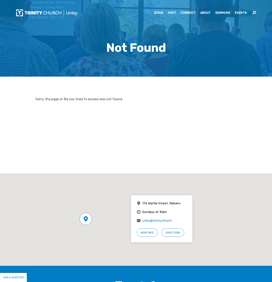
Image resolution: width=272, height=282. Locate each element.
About (205, 13)
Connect (188, 13)
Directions (173, 232)
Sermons (222, 13)
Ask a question (13, 277)
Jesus (158, 13)
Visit (172, 13)
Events (241, 13)
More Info (147, 232)
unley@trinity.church (157, 220)
